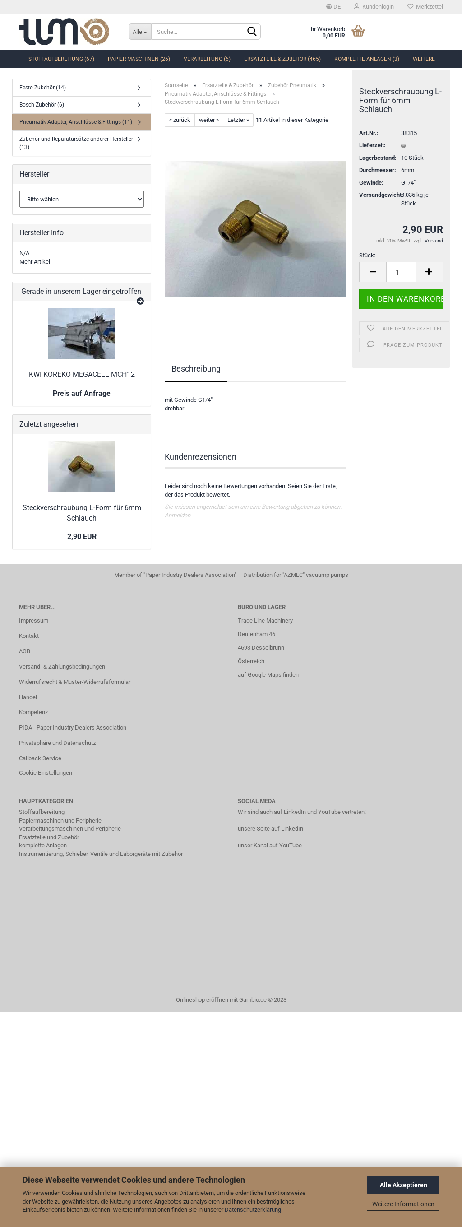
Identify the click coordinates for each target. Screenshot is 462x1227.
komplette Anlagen (43, 845)
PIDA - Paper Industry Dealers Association (72, 727)
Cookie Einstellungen (45, 772)
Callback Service (40, 758)
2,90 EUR (82, 536)
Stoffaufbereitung (42, 812)
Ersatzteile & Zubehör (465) (282, 59)
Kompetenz (33, 712)
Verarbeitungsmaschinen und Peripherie (70, 828)
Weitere (424, 59)
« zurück (179, 119)
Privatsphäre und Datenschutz (57, 742)
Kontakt (29, 635)
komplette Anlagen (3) (366, 59)
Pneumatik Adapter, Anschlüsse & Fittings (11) (75, 122)
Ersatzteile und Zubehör (49, 837)
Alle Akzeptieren (403, 1185)
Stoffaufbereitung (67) (61, 59)
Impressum (33, 620)
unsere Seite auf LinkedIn (270, 828)
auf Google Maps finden (268, 674)
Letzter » (238, 119)
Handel (28, 697)
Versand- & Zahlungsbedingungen (62, 666)
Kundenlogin (374, 6)
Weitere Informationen (403, 1204)
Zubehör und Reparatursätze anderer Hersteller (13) (76, 143)
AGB (24, 651)
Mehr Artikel (34, 261)
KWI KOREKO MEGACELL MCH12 (82, 374)
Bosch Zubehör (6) (41, 105)
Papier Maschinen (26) (139, 59)
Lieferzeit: (372, 150)
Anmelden (177, 515)
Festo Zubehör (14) (42, 87)
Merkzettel (425, 6)
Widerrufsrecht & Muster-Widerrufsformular (74, 682)
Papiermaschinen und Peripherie (60, 820)
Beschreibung (196, 368)
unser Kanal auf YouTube (270, 845)
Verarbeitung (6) (207, 59)
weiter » (209, 119)
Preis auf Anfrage (82, 393)
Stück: (367, 260)
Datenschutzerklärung (253, 1209)
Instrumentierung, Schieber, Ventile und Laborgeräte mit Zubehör (101, 854)
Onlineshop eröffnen (202, 999)
